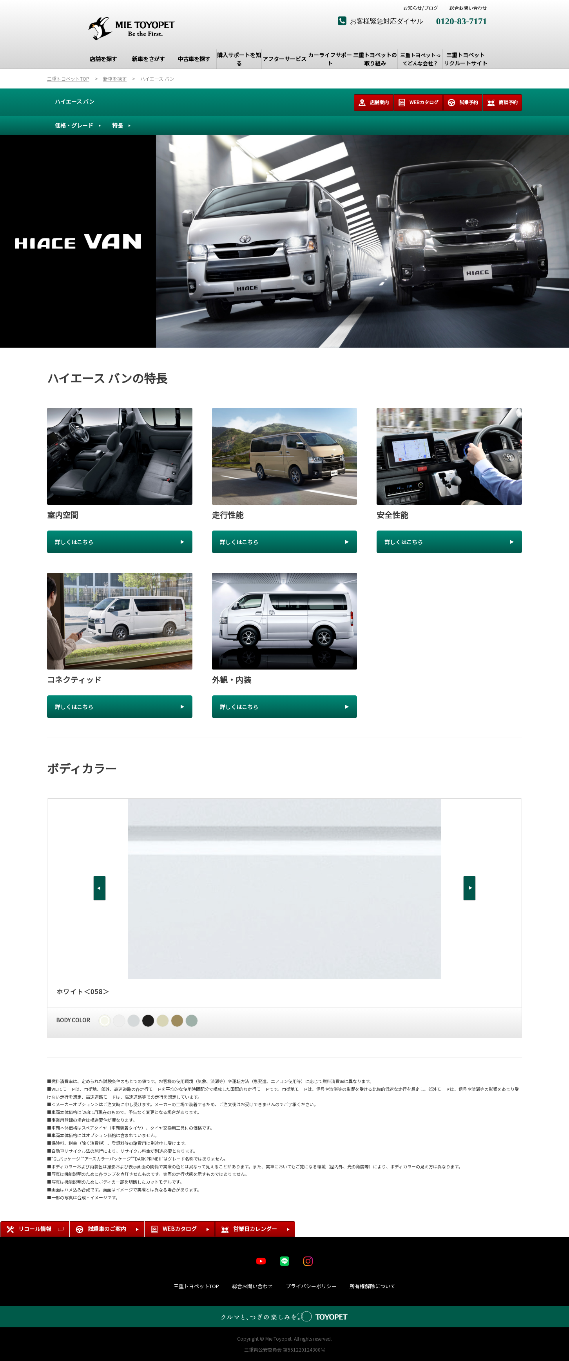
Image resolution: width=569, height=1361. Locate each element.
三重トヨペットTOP (196, 1286)
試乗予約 (463, 102)
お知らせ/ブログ (420, 7)
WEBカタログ (418, 102)
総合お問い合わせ (468, 7)
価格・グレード (74, 125)
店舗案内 (373, 102)
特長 (117, 125)
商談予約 (502, 102)
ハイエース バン (74, 101)
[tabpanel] (284, 241)
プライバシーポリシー (311, 1286)
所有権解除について (372, 1286)
